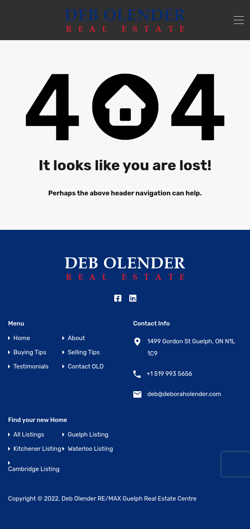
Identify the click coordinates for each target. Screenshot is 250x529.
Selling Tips (84, 352)
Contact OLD (85, 367)
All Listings (28, 435)
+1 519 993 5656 (169, 373)
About (76, 338)
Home (21, 338)
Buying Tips (29, 352)
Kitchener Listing (37, 449)
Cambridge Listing (34, 469)
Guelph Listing (88, 435)
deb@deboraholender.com (184, 394)
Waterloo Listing (90, 449)
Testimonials (31, 367)
